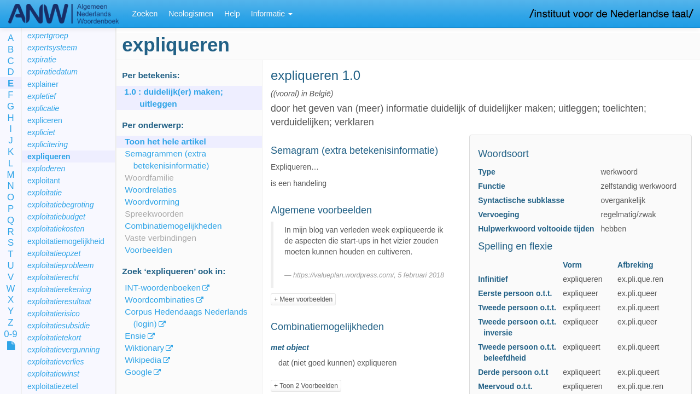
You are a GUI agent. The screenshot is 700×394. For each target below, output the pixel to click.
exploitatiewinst (53, 373)
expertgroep (47, 35)
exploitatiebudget (56, 216)
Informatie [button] (272, 13)
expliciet (41, 132)
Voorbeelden (148, 249)
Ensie (135, 335)
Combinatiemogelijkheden (173, 225)
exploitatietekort (54, 337)
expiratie (41, 59)
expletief (41, 96)
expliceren (44, 120)
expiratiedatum (52, 71)
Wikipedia (143, 359)
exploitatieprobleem (60, 265)
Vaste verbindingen (160, 237)
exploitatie (44, 192)
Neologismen (190, 13)
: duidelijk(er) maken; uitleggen (181, 97)
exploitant (43, 180)
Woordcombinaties (159, 299)
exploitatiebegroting (60, 204)
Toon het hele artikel (165, 141)
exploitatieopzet (53, 253)
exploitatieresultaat (59, 301)
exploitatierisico (53, 313)
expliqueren (49, 156)
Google (138, 371)
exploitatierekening (59, 289)
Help (232, 13)
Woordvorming (152, 201)
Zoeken (145, 13)
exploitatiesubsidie (58, 325)
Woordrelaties (151, 189)
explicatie (43, 108)
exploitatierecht (53, 277)
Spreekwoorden (154, 213)
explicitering (47, 144)
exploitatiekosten (55, 228)
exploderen (46, 168)
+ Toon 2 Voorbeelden (306, 386)
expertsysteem (52, 47)
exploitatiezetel (52, 386)
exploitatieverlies (55, 361)
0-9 (10, 334)
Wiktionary (144, 347)
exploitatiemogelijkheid (65, 241)
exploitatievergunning (63, 349)
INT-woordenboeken (163, 287)
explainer (43, 84)
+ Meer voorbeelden (303, 299)
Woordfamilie (149, 177)
